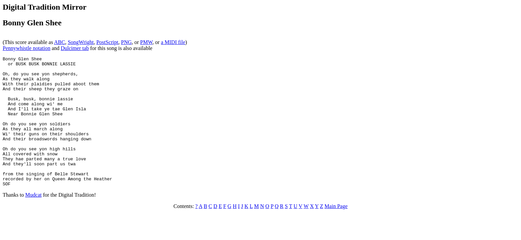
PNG (126, 42)
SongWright (81, 42)
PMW (146, 42)
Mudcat (33, 221)
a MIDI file (173, 42)
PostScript (107, 42)
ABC (59, 42)
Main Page (336, 232)
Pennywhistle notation (26, 48)
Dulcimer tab (75, 48)
